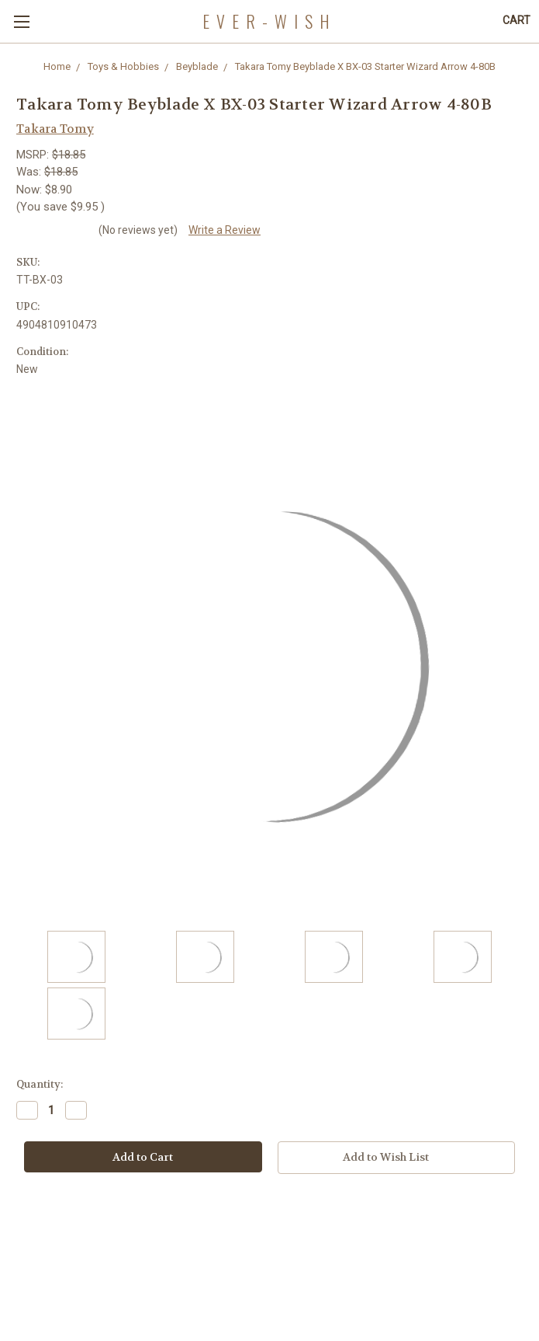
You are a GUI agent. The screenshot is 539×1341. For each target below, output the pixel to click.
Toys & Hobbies (123, 66)
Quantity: (39, 1084)
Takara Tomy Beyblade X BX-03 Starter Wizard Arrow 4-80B (365, 66)
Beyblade (197, 66)
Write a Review (224, 230)
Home (57, 66)
